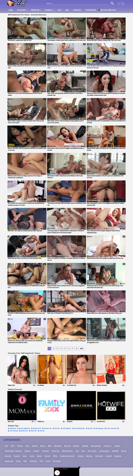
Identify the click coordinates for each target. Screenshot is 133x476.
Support (55, 469)
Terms (62, 469)
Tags (59, 10)
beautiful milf (37, 428)
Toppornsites (90, 10)
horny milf (116, 428)
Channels (48, 10)
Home (10, 10)
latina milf (34, 431)
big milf (90, 428)
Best (67, 10)
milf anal (57, 428)
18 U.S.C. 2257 (76, 469)
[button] (112, 3)
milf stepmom (67, 428)
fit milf (108, 428)
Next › (82, 348)
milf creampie (14, 431)
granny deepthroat (24, 428)
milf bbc (42, 431)
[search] (78, 3)
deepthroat (13, 428)
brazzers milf (48, 428)
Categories (21, 10)
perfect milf (24, 431)
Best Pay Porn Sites (108, 10)
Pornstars (35, 10)
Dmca (68, 469)
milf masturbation (79, 428)
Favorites (77, 10)
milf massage (99, 428)
